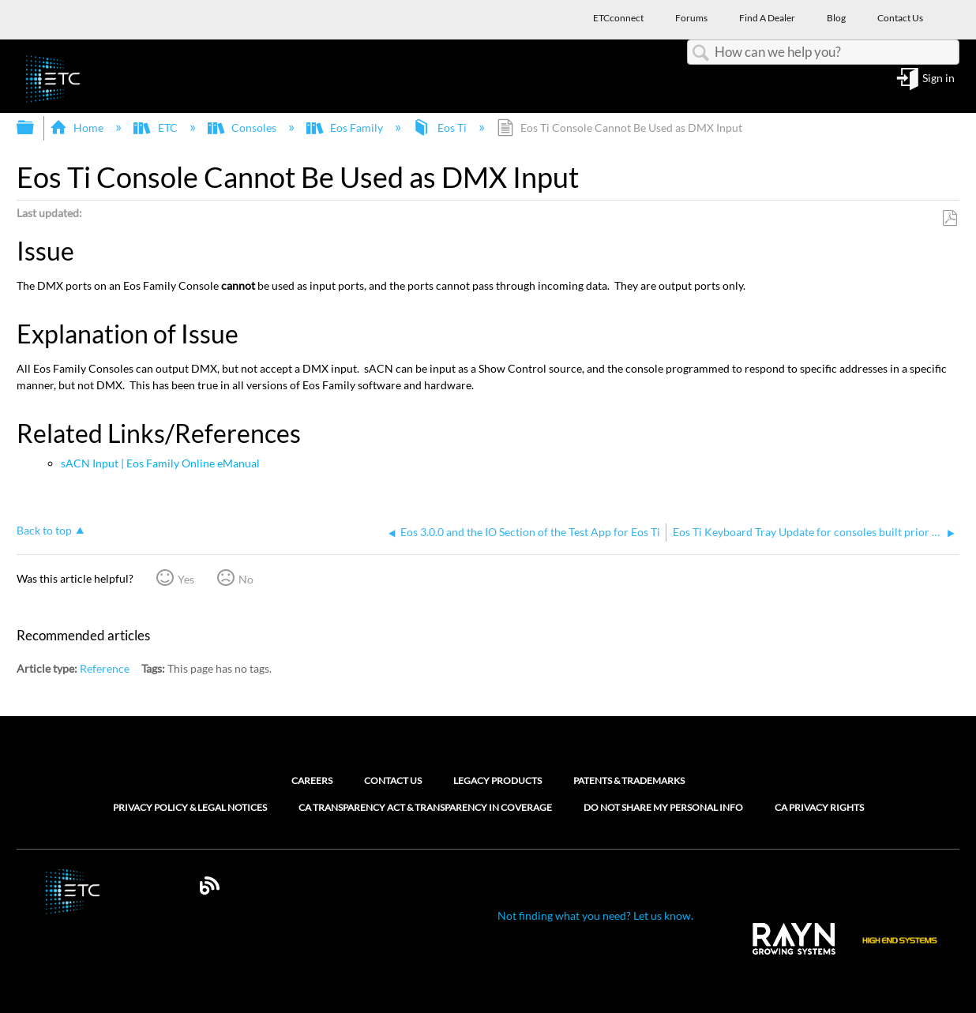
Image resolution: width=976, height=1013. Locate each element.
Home (78, 127)
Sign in (938, 78)
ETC (156, 127)
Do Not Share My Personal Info (663, 807)
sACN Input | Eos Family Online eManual (160, 463)
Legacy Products (497, 780)
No (245, 579)
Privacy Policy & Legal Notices (190, 807)
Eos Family (345, 127)
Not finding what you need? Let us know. (595, 915)
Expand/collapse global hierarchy (35, 128)
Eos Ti (440, 127)
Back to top (44, 530)
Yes (186, 579)
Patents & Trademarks (629, 780)
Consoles (243, 127)
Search (701, 53)
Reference (105, 668)
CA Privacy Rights (819, 807)
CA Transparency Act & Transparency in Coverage (425, 807)
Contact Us (393, 780)
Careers (311, 780)
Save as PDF (949, 218)
